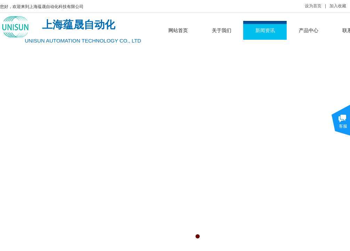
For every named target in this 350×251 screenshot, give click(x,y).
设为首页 (313, 5)
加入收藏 (337, 5)
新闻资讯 (265, 30)
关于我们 (221, 30)
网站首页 (178, 30)
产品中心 (308, 30)
